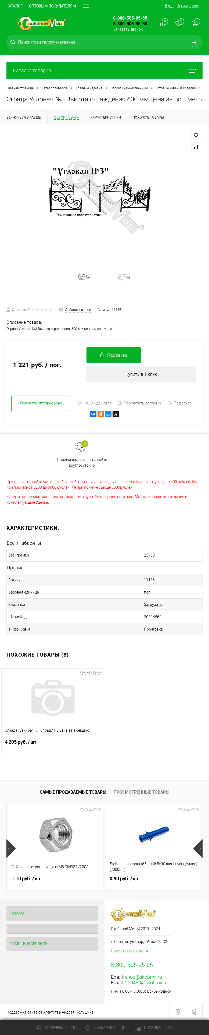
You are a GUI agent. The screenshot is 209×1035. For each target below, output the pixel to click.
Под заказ (180, 403)
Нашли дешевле (94, 403)
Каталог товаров (104, 70)
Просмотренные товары (142, 792)
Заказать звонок (128, 29)
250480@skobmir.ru (146, 982)
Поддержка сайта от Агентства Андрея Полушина (50, 1012)
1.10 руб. (26, 879)
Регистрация (188, 5)
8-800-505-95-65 (130, 24)
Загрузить (153, 604)
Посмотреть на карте (129, 950)
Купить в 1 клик (141, 374)
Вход (169, 5)
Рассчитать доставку (139, 403)
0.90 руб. (124, 879)
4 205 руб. (52, 745)
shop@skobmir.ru (143, 977)
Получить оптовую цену (41, 403)
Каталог (14, 6)
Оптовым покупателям (52, 6)
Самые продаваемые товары (73, 792)
